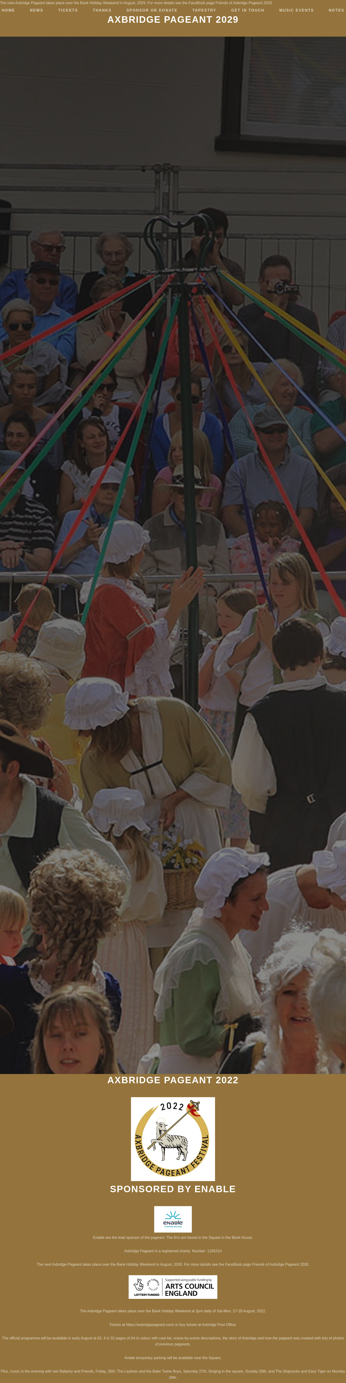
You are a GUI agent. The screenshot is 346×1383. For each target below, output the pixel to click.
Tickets (68, 10)
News (36, 10)
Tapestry (204, 10)
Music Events (296, 10)
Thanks (102, 10)
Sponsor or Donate (152, 10)
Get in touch (247, 10)
